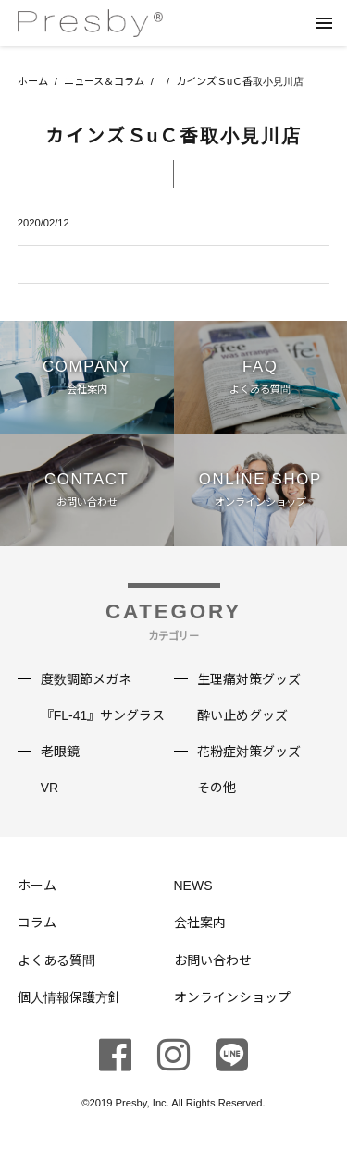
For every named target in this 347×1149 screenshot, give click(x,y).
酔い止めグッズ (242, 715)
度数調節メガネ (86, 679)
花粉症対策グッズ (249, 751)
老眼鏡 (60, 751)
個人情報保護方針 (69, 997)
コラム (37, 922)
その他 (216, 787)
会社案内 (200, 922)
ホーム (33, 81)
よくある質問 (56, 960)
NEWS (193, 885)
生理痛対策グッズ (249, 679)
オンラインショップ (232, 997)
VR (49, 787)
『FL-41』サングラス (103, 715)
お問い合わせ (213, 960)
